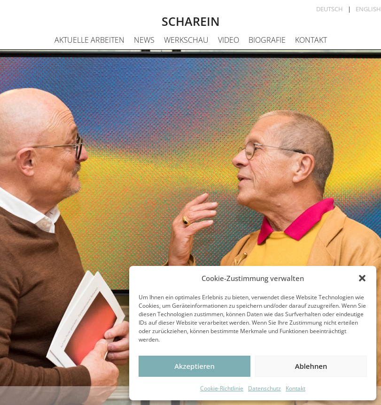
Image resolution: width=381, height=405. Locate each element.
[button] (362, 278)
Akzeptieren (194, 366)
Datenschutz (264, 388)
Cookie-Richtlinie (221, 388)
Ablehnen (311, 366)
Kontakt (295, 388)
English (368, 9)
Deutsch (329, 9)
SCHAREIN (191, 21)
